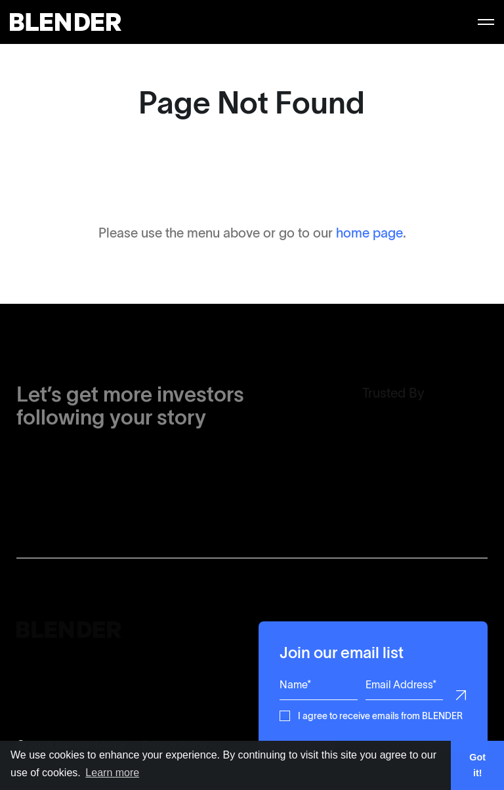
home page (369, 233)
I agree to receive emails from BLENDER (380, 715)
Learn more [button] (112, 772)
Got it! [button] (477, 765)
